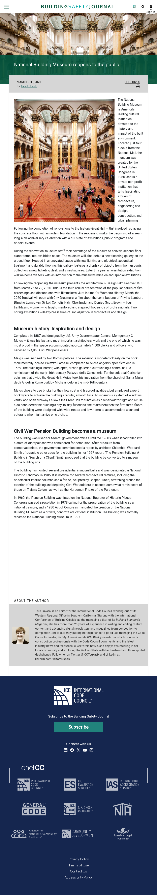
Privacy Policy (78, 859)
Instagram (91, 750)
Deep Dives (132, 82)
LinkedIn (65, 750)
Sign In (151, 6)
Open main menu (6, 6)
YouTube (85, 750)
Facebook (72, 750)
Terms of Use (78, 865)
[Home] (77, 6)
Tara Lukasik (29, 86)
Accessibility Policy (79, 877)
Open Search (143, 6)
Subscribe (78, 727)
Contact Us (78, 871)
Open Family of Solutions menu (135, 6)
